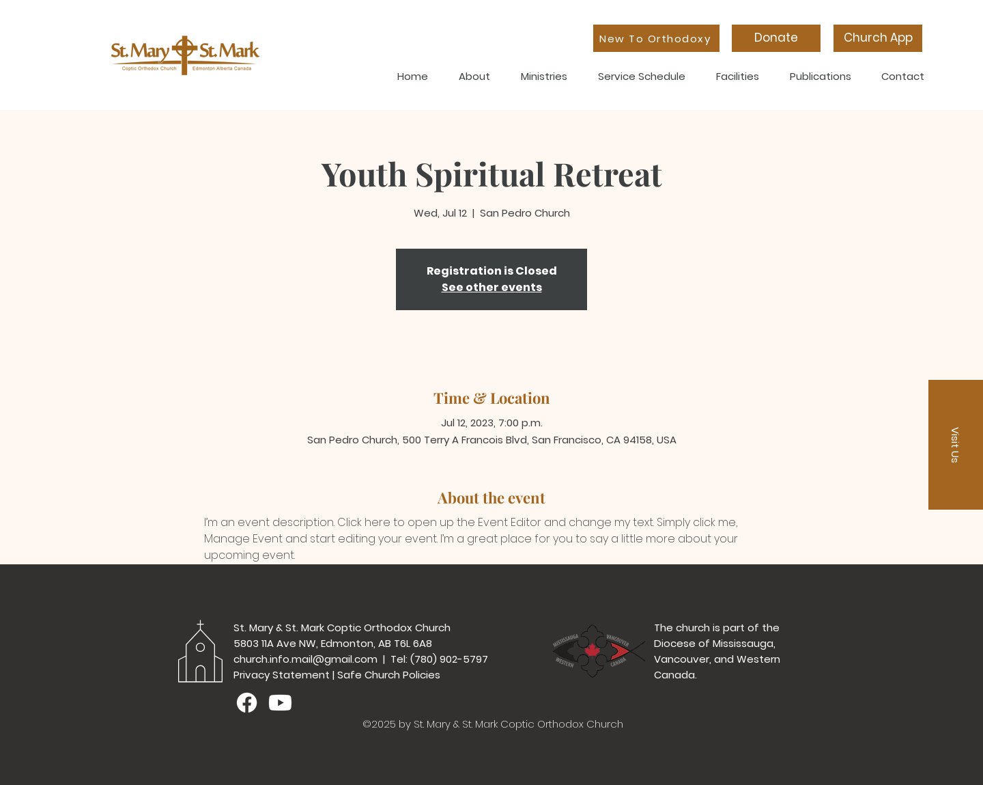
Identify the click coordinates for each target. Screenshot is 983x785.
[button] (955, 445)
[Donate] (776, 38)
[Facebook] (246, 702)
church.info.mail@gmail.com (305, 659)
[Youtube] (280, 702)
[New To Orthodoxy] (656, 38)
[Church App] (878, 38)
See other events (492, 287)
